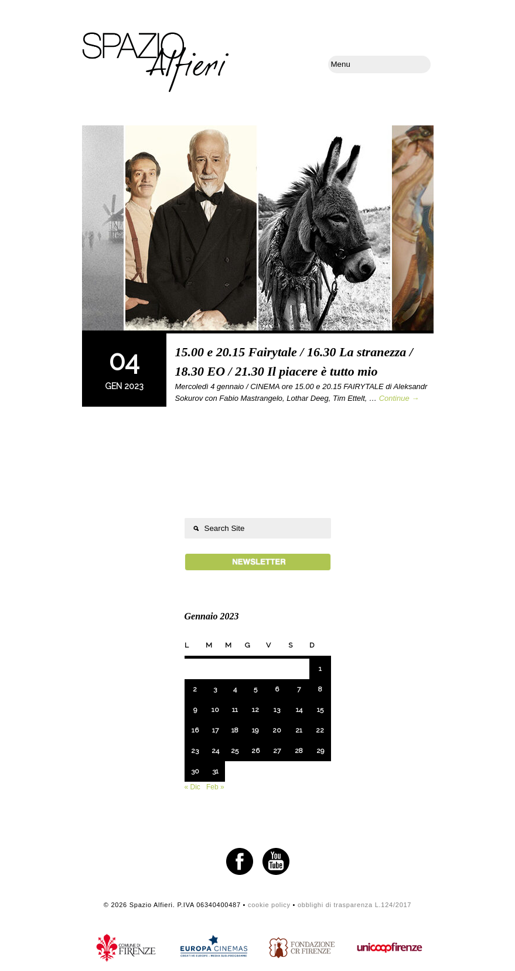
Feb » (215, 787)
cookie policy (269, 904)
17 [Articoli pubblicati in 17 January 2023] (215, 730)
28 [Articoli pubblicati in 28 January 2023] (299, 751)
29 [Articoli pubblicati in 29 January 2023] (320, 751)
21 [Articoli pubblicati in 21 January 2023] (298, 730)
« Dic (192, 787)
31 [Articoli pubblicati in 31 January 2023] (215, 771)
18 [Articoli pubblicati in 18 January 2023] (234, 730)
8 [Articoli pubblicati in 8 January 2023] (320, 689)
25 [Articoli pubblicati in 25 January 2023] (234, 751)
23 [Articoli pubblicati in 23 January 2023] (195, 751)
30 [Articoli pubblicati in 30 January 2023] (195, 771)
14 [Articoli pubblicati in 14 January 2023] (299, 710)
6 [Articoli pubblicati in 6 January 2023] (277, 689)
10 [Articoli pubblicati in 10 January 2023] (215, 710)
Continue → (399, 398)
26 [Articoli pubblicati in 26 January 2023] (255, 751)
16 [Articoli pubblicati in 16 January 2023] (195, 730)
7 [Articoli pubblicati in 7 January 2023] (299, 689)
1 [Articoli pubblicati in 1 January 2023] (320, 669)
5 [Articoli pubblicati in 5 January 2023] (255, 689)
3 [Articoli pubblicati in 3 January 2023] (215, 689)
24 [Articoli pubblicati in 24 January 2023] (215, 751)
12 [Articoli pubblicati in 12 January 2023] (255, 710)
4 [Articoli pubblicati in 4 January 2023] (235, 689)
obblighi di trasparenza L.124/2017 (354, 904)
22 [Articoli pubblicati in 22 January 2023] (320, 730)
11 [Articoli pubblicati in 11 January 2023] (235, 710)
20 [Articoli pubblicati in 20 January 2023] (276, 730)
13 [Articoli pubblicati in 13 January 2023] (277, 710)
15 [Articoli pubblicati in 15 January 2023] (320, 710)
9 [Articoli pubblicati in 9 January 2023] (195, 710)
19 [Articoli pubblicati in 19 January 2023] (255, 730)
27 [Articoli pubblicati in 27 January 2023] (277, 751)
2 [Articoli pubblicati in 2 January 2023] (195, 689)
